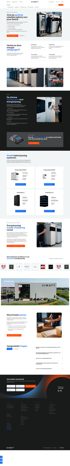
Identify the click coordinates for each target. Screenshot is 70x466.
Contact (62, 1)
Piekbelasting (23, 409)
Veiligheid (50, 407)
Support (36, 410)
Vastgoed (22, 424)
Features (8, 413)
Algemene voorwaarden (47, 440)
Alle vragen (15, 351)
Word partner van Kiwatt (13, 338)
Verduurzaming (23, 410)
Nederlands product (52, 409)
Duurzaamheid (51, 410)
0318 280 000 (23, 434)
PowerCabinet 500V (10, 406)
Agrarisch (22, 419)
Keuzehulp (22, 35)
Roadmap (8, 415)
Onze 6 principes (52, 404)
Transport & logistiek (24, 418)
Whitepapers (37, 404)
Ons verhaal (51, 406)
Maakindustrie (23, 416)
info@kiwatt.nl (23, 436)
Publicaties (37, 406)
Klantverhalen (37, 407)
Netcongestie (23, 404)
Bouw (22, 421)
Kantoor (22, 422)
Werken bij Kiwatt (52, 413)
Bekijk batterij (20, 184)
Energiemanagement (24, 407)
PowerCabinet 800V (10, 407)
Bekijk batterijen (12, 35)
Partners (50, 412)
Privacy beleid (54, 440)
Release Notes (9, 416)
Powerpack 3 (9, 404)
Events (36, 409)
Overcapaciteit (23, 406)
